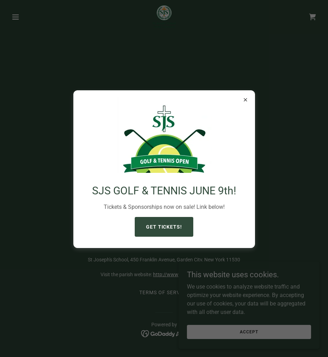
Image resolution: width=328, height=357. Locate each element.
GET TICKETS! (164, 227)
